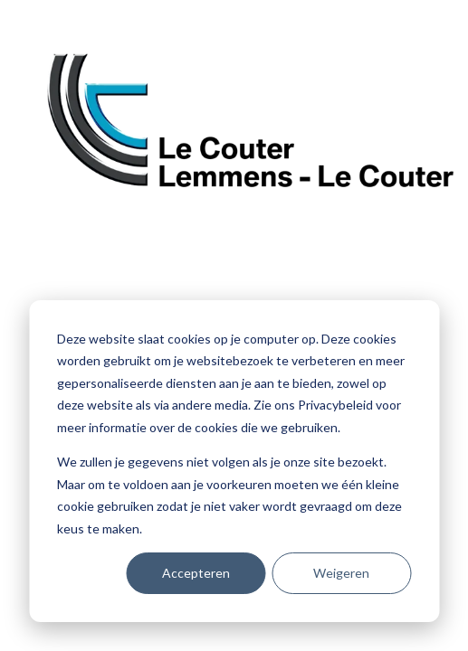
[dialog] (234, 461)
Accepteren (196, 572)
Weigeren (341, 572)
